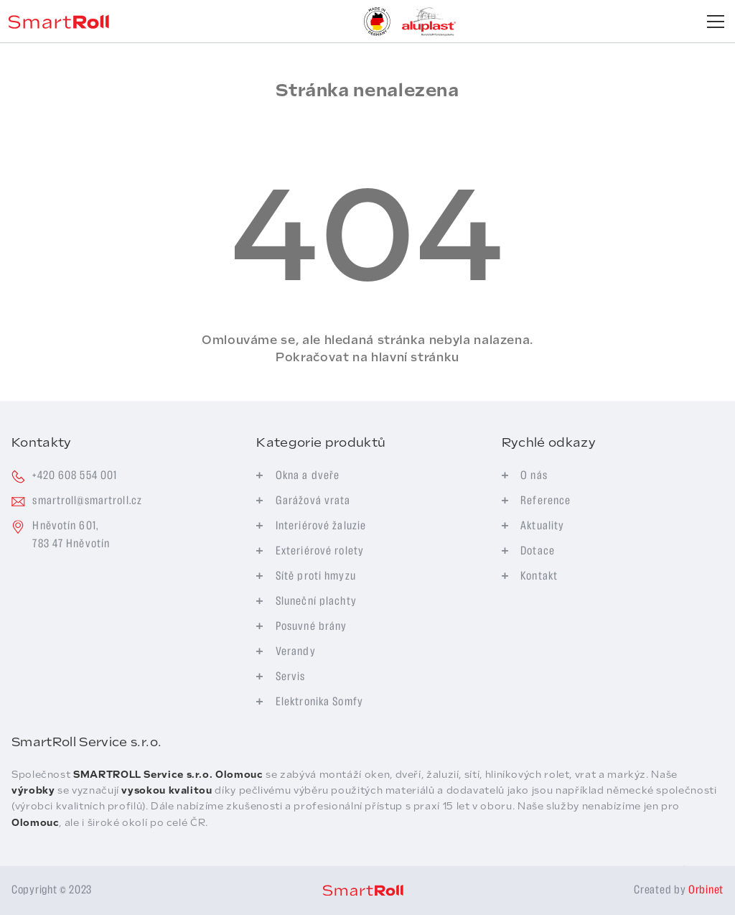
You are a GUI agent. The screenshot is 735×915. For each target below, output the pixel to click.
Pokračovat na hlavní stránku (367, 357)
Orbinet (706, 890)
